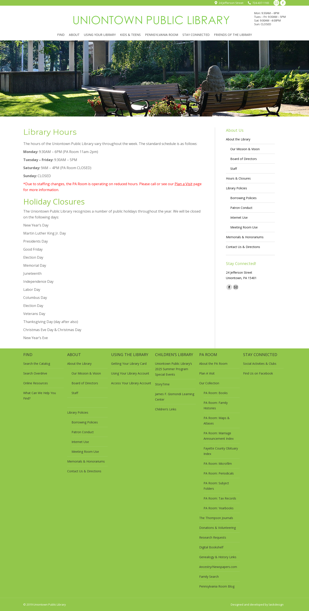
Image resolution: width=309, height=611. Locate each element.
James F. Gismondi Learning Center (174, 396)
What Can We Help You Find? (39, 395)
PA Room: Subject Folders (216, 486)
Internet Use (239, 217)
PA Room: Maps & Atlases (217, 420)
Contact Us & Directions (243, 247)
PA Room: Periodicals (219, 473)
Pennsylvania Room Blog (216, 586)
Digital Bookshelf (211, 547)
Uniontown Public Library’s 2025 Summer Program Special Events (173, 368)
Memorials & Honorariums (245, 237)
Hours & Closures (238, 178)
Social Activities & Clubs (259, 363)
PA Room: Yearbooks (219, 508)
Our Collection (209, 383)
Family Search (209, 576)
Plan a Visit (183, 183)
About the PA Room (213, 363)
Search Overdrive (35, 373)
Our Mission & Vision (245, 149)
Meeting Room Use (244, 227)
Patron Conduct (241, 208)
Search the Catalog (36, 363)
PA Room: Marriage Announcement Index (219, 436)
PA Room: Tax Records (220, 498)
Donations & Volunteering (217, 528)
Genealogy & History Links (217, 557)
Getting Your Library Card (129, 363)
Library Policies (236, 188)
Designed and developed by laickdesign (257, 604)
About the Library (238, 139)
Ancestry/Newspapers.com (218, 567)
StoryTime (162, 384)
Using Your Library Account (130, 373)
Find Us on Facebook (258, 373)
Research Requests (212, 537)
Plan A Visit (207, 373)
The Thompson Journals (216, 518)
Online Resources (35, 383)
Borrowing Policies (243, 198)
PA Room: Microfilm (218, 463)
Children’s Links (165, 409)
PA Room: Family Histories (216, 405)
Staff (233, 168)
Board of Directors (243, 159)
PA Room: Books (216, 393)
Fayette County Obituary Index (221, 451)
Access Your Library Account (131, 383)
